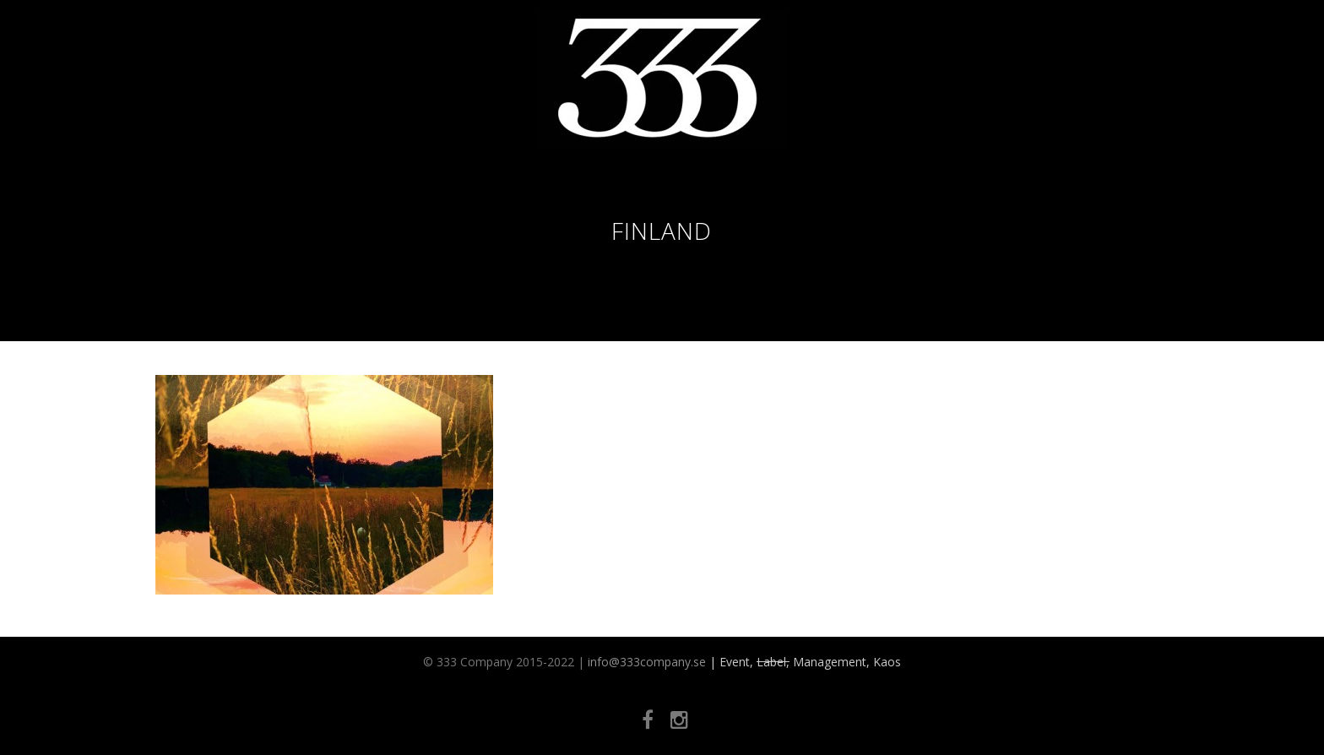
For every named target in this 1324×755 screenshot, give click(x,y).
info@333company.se (647, 662)
